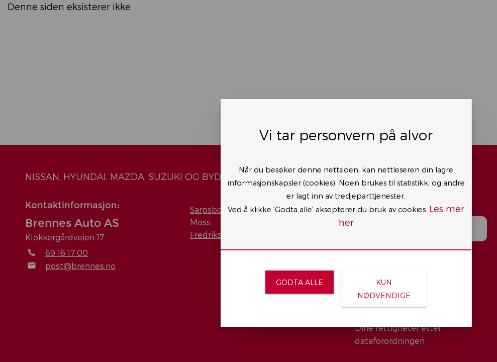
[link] (299, 282)
